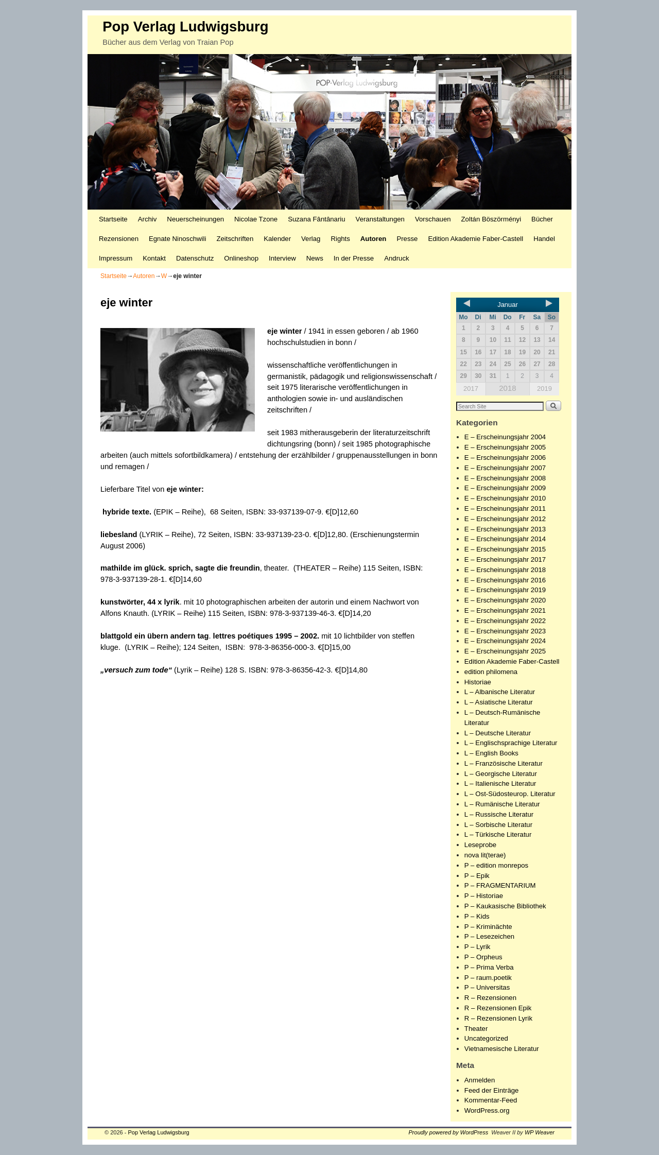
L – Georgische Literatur (500, 774)
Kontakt (154, 258)
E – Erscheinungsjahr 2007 (505, 468)
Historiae (477, 682)
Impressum (115, 258)
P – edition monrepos (496, 865)
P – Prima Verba (489, 967)
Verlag (310, 239)
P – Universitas (487, 987)
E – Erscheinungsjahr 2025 (505, 651)
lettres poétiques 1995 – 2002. (266, 636)
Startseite (113, 219)
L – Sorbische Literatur (498, 825)
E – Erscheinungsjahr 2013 (505, 529)
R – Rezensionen (490, 998)
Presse (407, 239)
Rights (340, 239)
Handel (544, 239)
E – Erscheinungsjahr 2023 (505, 631)
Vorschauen (433, 219)
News (314, 258)
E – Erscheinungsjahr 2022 (505, 621)
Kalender (277, 239)
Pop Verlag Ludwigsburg (185, 27)
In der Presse (354, 258)
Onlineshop (241, 258)
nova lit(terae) (485, 855)
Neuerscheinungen (195, 219)
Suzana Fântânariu (316, 219)
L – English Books (491, 753)
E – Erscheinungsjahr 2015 (505, 549)
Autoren (373, 239)
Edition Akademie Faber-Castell (475, 239)
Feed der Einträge (491, 1090)
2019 (544, 388)
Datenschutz (195, 258)
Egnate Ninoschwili (177, 239)
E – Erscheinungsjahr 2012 (505, 519)
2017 (470, 388)
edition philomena (490, 672)
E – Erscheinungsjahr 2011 (505, 508)
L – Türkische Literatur (497, 834)
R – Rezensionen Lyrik (498, 1018)
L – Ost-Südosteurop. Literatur (510, 794)
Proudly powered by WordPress (449, 1132)
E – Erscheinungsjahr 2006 (505, 457)
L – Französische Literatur (503, 763)
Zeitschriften (234, 239)
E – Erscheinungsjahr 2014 (505, 539)
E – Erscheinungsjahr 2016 (505, 580)
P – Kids (477, 916)
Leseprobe (480, 845)
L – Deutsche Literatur (497, 733)
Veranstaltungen (380, 219)
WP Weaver (539, 1132)
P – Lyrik (477, 947)
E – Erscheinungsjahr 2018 (505, 570)
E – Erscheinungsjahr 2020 (505, 600)
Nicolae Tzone (256, 219)
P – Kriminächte (488, 926)
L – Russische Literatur (498, 814)
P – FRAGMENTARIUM (500, 885)
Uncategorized (486, 1038)
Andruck (396, 258)
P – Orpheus (483, 957)
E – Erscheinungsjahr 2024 (505, 641)
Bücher (542, 219)
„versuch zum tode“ (136, 670)
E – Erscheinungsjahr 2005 (505, 447)
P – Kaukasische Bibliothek (505, 906)
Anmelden (479, 1080)
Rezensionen (118, 239)
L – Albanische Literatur (499, 692)
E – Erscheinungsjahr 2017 (505, 559)
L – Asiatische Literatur (498, 702)
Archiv (147, 219)
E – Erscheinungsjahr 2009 (505, 488)
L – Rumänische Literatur (502, 804)
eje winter (183, 489)
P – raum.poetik (488, 977)
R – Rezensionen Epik (497, 1008)
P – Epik (477, 876)
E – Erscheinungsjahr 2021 (505, 610)
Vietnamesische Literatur (501, 1049)
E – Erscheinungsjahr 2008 (505, 478)
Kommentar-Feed (490, 1100)
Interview (282, 258)
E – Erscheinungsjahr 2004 (505, 437)
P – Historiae (483, 896)
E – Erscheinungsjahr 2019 (505, 590)
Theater (476, 1028)
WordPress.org (487, 1110)
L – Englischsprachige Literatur (511, 743)
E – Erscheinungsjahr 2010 (505, 498)
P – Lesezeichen (489, 936)
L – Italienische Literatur (500, 783)
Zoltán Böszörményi (491, 219)
